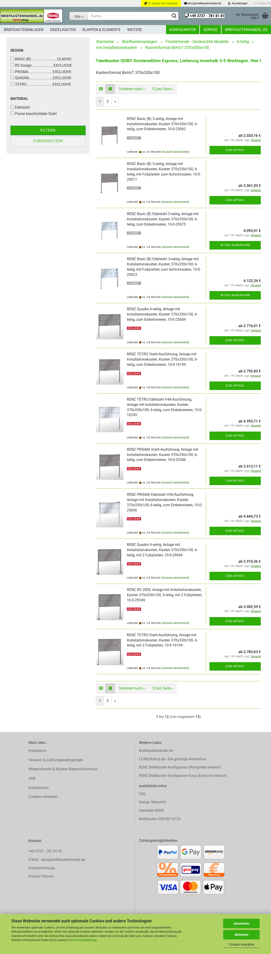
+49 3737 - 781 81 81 (205, 16)
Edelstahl (20, 107)
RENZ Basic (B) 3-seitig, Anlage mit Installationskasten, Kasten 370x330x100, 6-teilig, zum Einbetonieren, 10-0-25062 (162, 124)
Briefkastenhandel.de (246, 30)
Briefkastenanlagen (23, 30)
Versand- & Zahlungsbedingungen (55, 760)
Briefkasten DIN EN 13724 (160, 819)
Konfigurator (182, 30)
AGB (32, 778)
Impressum (37, 750)
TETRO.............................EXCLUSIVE (40, 84)
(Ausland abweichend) (175, 151)
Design (16, 50)
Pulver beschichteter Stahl (33, 113)
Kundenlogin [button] (238, 3)
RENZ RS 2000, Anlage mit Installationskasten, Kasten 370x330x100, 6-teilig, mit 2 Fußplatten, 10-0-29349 (164, 595)
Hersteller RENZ (151, 810)
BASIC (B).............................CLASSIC (41, 59)
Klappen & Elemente (101, 30)
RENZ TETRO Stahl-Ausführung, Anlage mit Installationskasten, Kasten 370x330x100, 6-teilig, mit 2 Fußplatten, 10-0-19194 (162, 640)
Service (210, 30)
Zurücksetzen (48, 141)
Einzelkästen (63, 30)
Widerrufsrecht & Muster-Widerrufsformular (62, 769)
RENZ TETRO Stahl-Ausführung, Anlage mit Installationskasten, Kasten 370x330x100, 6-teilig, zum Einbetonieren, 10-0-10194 (162, 359)
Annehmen (241, 923)
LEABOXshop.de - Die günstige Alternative (172, 759)
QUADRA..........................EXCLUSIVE (40, 78)
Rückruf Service (41, 876)
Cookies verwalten (241, 944)
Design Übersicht (152, 802)
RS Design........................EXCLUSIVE (41, 65)
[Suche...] (78, 16)
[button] (101, 89)
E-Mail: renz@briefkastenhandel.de (56, 859)
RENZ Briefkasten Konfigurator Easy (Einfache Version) (183, 775)
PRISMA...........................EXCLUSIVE (40, 71)
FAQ (142, 794)
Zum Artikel (235, 150)
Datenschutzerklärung (82, 940)
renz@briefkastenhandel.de (202, 3)
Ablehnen (241, 934)
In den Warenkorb (235, 245)
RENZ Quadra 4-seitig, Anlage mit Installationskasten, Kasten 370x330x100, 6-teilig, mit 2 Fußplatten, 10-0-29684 (162, 549)
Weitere (134, 30)
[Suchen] (174, 16)
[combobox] (132, 89)
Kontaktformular (41, 868)
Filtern (48, 130)
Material (19, 99)
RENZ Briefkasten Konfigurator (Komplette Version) (180, 767)
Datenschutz (38, 788)
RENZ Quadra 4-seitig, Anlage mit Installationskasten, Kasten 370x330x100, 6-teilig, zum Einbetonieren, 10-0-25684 (162, 314)
